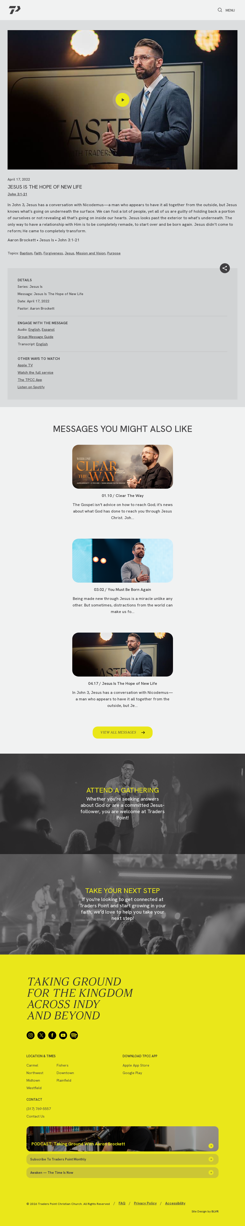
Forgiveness (53, 253)
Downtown (65, 1073)
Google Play (132, 1073)
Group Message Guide (35, 337)
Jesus (69, 253)
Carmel (32, 1065)
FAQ (122, 1203)
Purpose (114, 253)
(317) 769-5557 (38, 1108)
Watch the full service (35, 372)
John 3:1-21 (17, 194)
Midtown (33, 1080)
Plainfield (64, 1080)
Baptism (26, 253)
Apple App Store (136, 1065)
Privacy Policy (145, 1203)
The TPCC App (30, 379)
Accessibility (175, 1203)
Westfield (34, 1088)
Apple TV (25, 365)
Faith (38, 253)
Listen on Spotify (31, 387)
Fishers (62, 1065)
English (34, 329)
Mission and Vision (91, 253)
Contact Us (35, 1116)
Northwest (34, 1073)
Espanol (48, 329)
